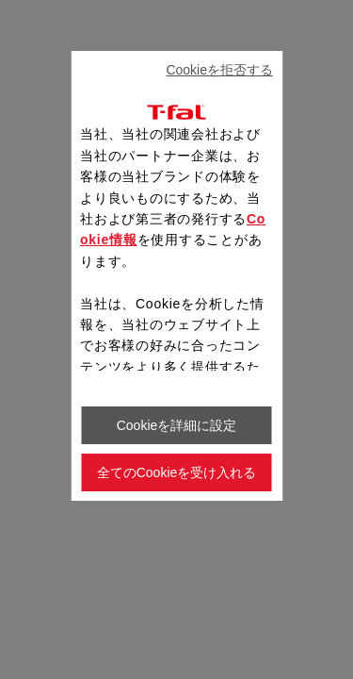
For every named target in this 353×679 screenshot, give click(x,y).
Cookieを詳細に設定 (177, 425)
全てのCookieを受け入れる (177, 472)
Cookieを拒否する (219, 69)
